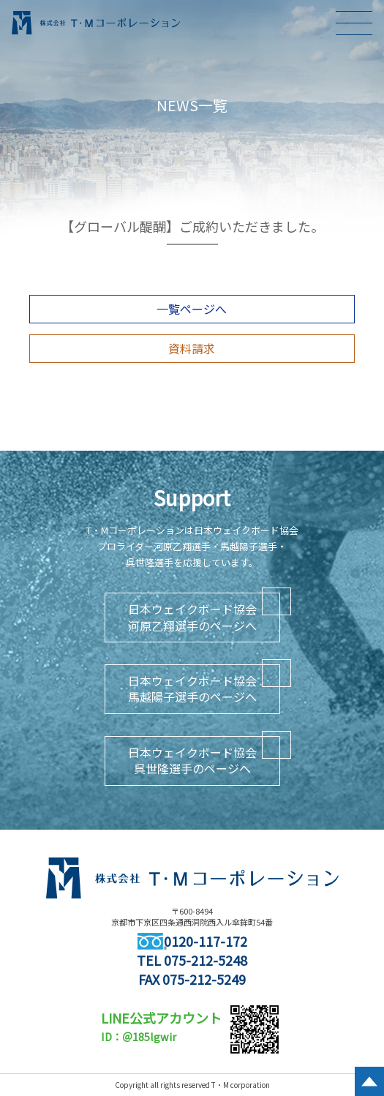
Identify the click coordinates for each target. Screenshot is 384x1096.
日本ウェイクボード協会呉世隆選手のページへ (192, 760)
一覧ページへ (192, 309)
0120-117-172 (192, 940)
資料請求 (191, 348)
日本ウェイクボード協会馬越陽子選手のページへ (192, 688)
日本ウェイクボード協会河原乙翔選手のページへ (192, 617)
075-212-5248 (205, 959)
